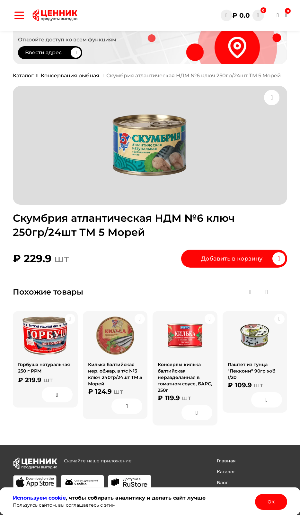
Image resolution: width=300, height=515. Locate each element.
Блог (222, 482)
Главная (226, 461)
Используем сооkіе (39, 498)
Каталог (226, 472)
